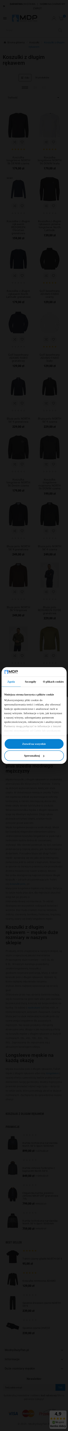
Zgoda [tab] (11, 681)
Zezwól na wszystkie (34, 743)
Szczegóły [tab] (30, 681)
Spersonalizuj (34, 755)
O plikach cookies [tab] (53, 681)
